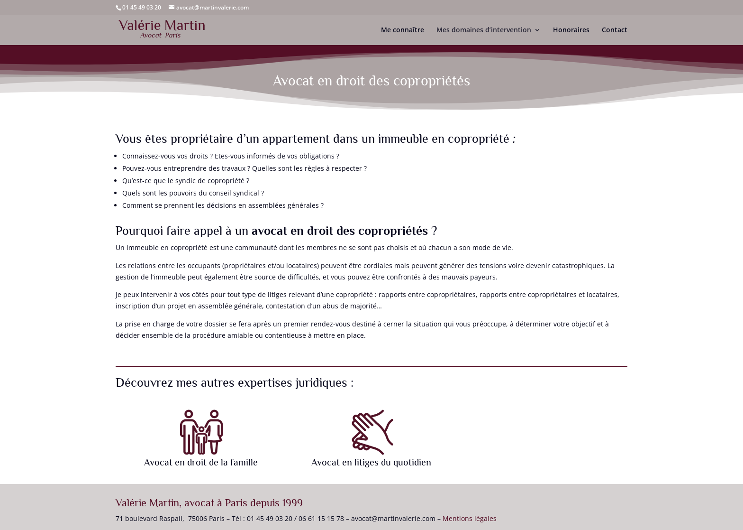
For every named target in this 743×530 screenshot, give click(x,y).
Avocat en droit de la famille (201, 462)
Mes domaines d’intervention (483, 30)
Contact (614, 30)
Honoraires (571, 30)
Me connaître (402, 30)
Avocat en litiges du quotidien (371, 462)
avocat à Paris (215, 503)
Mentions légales (470, 518)
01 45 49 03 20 (141, 7)
